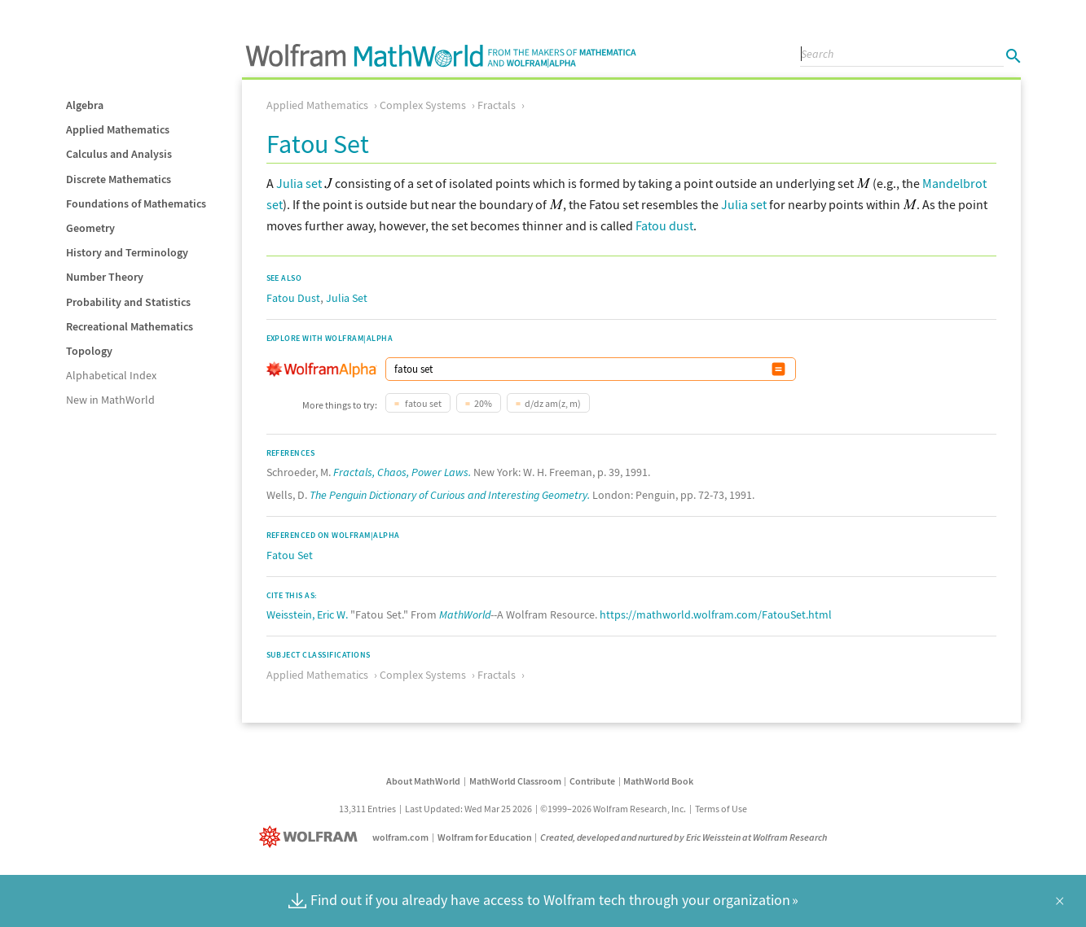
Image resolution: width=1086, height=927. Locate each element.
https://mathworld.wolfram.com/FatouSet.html (716, 614)
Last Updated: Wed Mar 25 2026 (468, 808)
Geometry (90, 228)
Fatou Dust (293, 298)
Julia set (299, 183)
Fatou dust (664, 225)
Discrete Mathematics (118, 179)
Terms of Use (721, 808)
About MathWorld (423, 781)
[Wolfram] (311, 837)
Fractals (496, 105)
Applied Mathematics (117, 129)
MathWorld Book (658, 781)
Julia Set (346, 298)
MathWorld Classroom (515, 781)
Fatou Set (289, 555)
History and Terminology (127, 252)
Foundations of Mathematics (136, 203)
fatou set (422, 403)
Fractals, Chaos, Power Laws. (402, 472)
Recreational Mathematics (129, 326)
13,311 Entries (367, 808)
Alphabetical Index (111, 375)
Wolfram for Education (484, 837)
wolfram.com (400, 837)
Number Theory (104, 276)
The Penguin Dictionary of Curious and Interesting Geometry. (450, 495)
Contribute (592, 781)
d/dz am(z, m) (553, 403)
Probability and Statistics (128, 302)
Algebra (84, 105)
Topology (89, 350)
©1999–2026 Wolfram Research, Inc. (613, 808)
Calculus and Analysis (119, 153)
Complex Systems (423, 105)
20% (483, 403)
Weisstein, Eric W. (307, 614)
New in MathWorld (110, 399)
